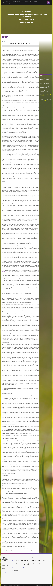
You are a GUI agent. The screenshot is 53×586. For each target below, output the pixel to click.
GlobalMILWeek (4, 270)
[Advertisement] (45, 56)
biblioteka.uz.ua (16, 575)
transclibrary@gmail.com (28, 567)
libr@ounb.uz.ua (15, 573)
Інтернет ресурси (42, 2)
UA (3, 35)
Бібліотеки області (14, 2)
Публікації (21, 2)
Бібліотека (8, 2)
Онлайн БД (35, 2)
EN (6, 35)
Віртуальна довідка (28, 2)
